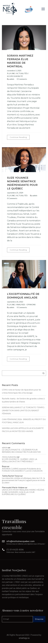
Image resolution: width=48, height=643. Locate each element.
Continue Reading (18, 137)
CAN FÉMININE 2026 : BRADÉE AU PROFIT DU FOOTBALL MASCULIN (24, 420)
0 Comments (22, 79)
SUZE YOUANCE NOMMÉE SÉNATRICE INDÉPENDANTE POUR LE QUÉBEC (22, 183)
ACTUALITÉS (22, 73)
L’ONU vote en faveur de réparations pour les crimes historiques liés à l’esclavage (21, 391)
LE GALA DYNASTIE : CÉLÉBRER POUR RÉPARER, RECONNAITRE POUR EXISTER (21, 450)
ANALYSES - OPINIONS (26, 304)
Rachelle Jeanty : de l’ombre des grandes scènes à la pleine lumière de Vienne (23, 400)
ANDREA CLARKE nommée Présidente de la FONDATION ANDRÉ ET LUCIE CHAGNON (22, 469)
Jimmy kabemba (9, 457)
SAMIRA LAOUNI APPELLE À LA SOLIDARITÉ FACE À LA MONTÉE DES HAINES (23, 429)
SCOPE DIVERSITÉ (15, 76)
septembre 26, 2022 (15, 302)
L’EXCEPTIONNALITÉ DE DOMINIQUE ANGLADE (23, 295)
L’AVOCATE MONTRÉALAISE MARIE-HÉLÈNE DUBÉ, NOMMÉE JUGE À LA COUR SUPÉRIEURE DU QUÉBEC (23, 492)
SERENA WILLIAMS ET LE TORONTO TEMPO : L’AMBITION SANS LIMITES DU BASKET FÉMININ (23, 410)
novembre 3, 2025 (14, 70)
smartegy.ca (24, 638)
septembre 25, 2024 (15, 193)
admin (11, 79)
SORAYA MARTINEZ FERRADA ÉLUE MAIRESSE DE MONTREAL (20, 61)
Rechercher (43, 373)
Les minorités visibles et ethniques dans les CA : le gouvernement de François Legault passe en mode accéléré (23, 480)
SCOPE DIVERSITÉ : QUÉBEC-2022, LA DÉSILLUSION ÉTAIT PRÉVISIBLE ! (19, 460)
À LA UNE (11, 73)
